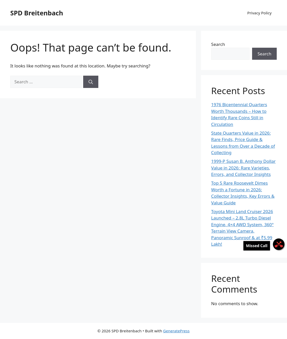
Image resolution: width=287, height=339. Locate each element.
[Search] (90, 82)
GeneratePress (176, 330)
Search (218, 44)
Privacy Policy (259, 12)
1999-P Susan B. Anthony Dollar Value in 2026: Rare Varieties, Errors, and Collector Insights (243, 167)
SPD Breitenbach (36, 12)
